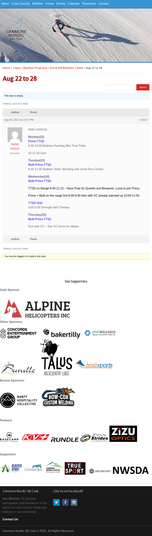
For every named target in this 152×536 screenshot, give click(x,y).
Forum (50, 3)
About (5, 3)
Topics (17, 68)
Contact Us (10, 519)
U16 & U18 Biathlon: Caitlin (66, 68)
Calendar (74, 3)
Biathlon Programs (35, 68)
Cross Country (20, 3)
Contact (103, 3)
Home (6, 68)
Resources (89, 3)
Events (60, 3)
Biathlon (37, 3)
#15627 (143, 119)
